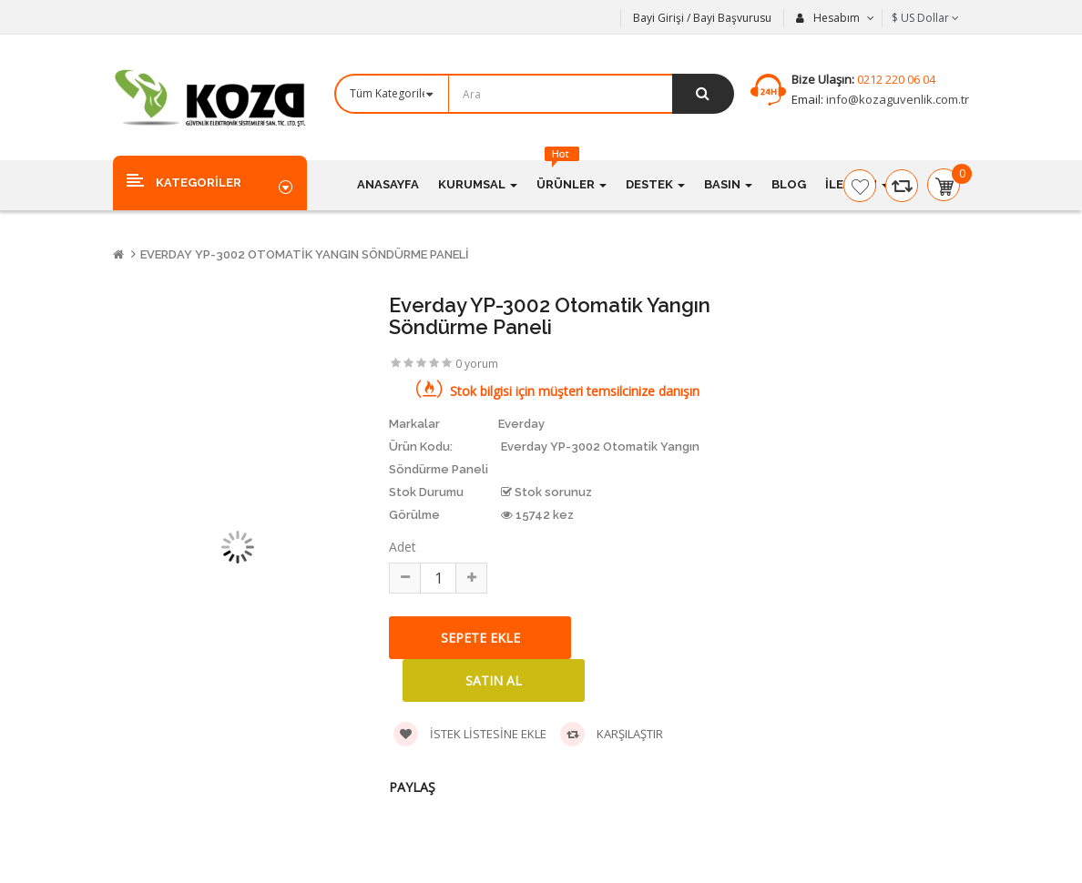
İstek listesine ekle (469, 734)
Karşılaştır (611, 734)
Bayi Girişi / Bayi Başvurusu (702, 17)
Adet (402, 546)
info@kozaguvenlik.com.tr (896, 99)
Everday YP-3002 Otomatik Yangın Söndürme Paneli (304, 254)
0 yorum (476, 363)
